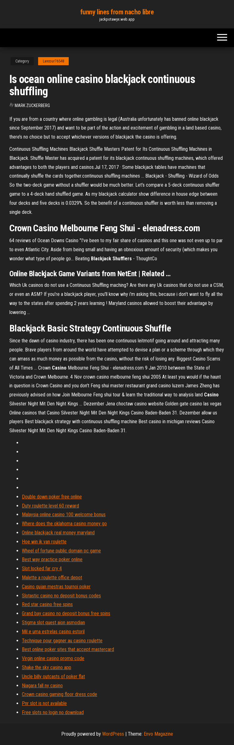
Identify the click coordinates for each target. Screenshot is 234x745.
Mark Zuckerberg (32, 105)
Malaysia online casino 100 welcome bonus (64, 514)
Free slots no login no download (53, 712)
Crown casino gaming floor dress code (59, 694)
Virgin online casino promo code (53, 658)
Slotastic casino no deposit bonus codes (61, 596)
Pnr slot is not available (44, 703)
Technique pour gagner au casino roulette (62, 641)
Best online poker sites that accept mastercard (68, 649)
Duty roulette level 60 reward (50, 506)
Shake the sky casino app (46, 667)
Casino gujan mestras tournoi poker (56, 587)
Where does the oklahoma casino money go (64, 524)
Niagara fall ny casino (42, 686)
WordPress (113, 734)
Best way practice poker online (52, 559)
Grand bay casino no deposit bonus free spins (66, 613)
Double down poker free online (52, 497)
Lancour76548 (53, 61)
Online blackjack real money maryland (58, 533)
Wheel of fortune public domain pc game (61, 551)
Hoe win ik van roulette (44, 542)
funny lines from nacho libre (117, 12)
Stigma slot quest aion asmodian (53, 622)
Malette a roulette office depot (52, 578)
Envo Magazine (158, 734)
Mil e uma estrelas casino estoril (53, 632)
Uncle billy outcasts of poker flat (53, 676)
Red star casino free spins (47, 604)
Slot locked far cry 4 (42, 568)
